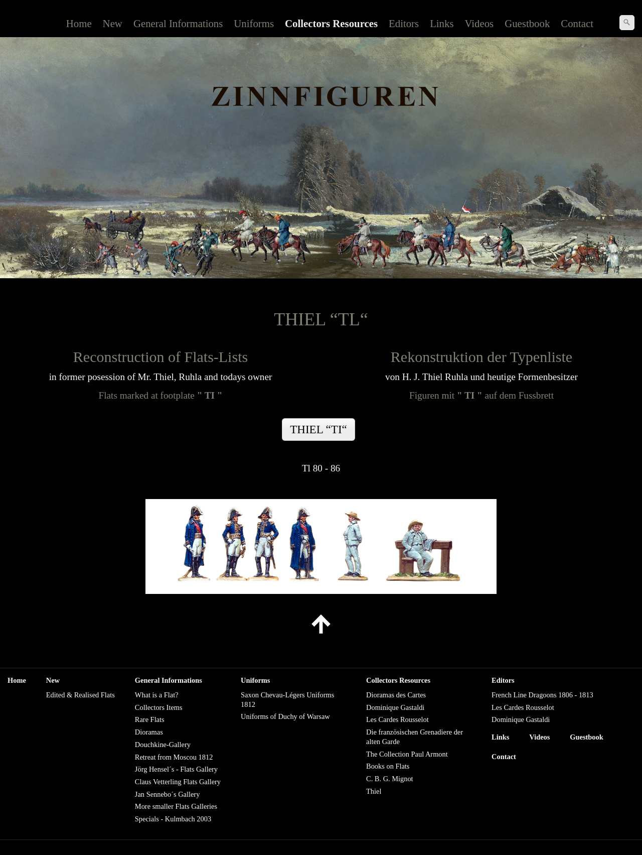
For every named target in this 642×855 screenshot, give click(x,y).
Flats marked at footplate (161, 395)
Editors (404, 23)
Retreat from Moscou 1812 (174, 757)
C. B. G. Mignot (389, 779)
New (112, 23)
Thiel (373, 791)
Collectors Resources (331, 23)
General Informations (178, 23)
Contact (577, 23)
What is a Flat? (157, 695)
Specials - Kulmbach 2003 (173, 819)
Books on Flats (387, 766)
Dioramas (149, 732)
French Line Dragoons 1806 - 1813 (542, 695)
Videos (479, 23)
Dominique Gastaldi (395, 707)
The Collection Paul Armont (407, 754)
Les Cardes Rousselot (397, 719)
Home (79, 23)
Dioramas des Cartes (396, 695)
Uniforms (254, 23)
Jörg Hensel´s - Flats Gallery (176, 769)
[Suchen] (627, 23)
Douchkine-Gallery (163, 745)
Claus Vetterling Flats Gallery (178, 782)
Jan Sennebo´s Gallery (167, 794)
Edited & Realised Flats (80, 695)
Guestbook (527, 23)
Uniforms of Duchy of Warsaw (285, 716)
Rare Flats (150, 719)
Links (441, 23)
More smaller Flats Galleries (176, 806)
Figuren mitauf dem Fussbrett (481, 395)
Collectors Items (159, 707)
